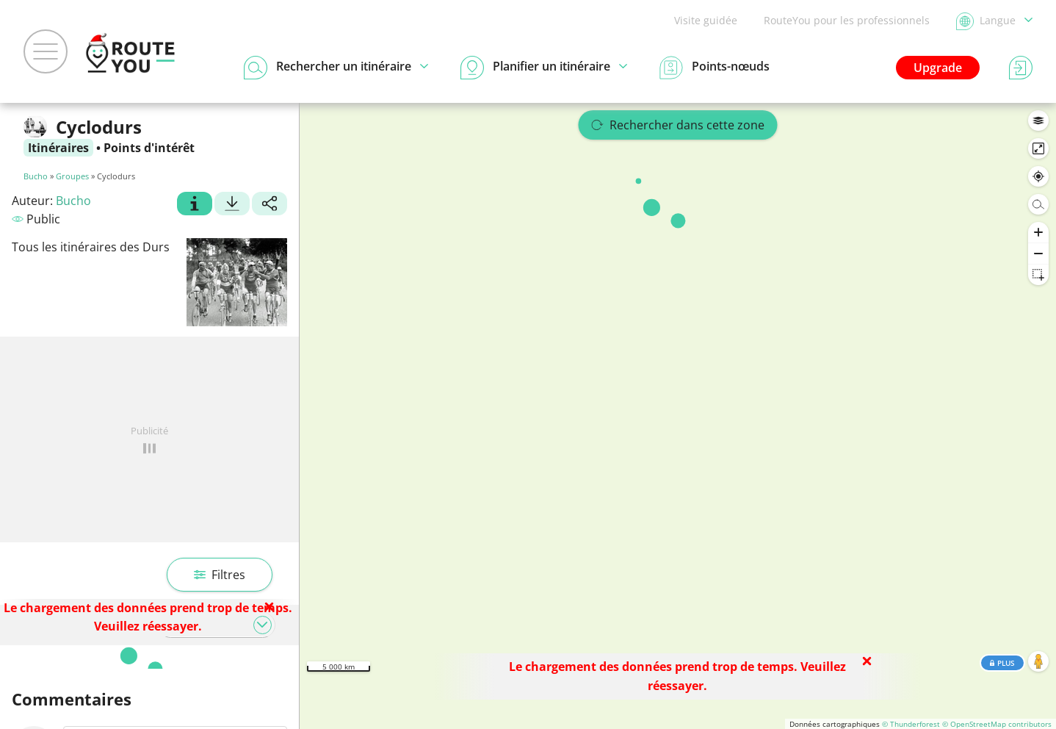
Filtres (219, 575)
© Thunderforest (911, 724)
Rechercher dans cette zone (678, 125)
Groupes (72, 176)
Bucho (35, 176)
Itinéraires (58, 148)
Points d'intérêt (149, 148)
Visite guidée (705, 20)
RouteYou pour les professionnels (847, 20)
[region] (678, 416)
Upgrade (938, 68)
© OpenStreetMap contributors (997, 724)
